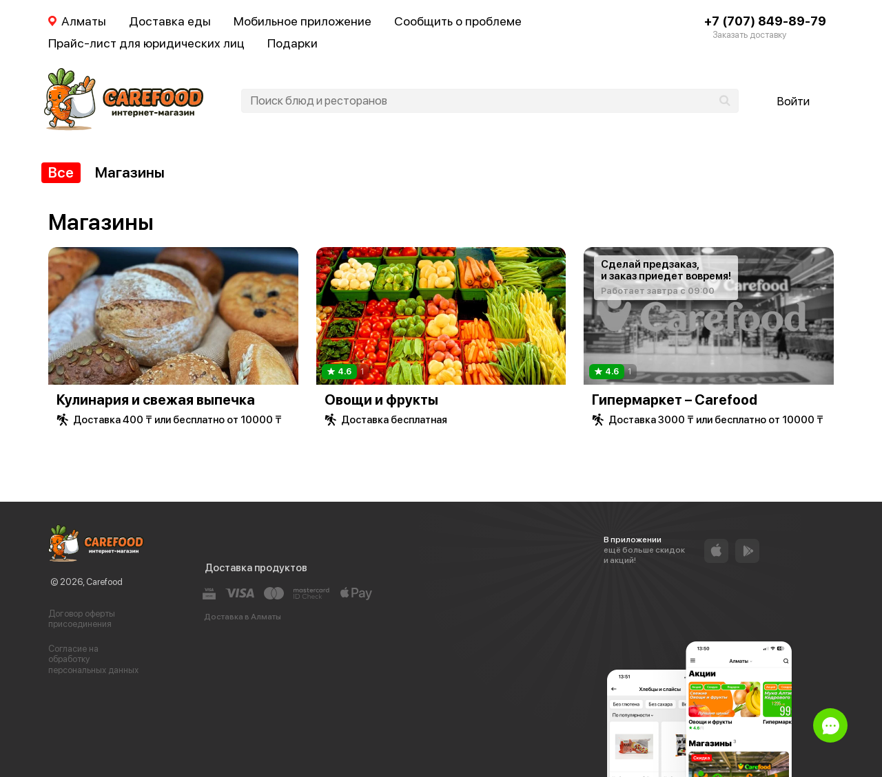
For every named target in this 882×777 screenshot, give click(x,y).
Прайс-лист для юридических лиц (146, 43)
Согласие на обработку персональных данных (93, 659)
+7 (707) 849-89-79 (765, 21)
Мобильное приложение (302, 21)
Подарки (292, 43)
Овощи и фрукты (381, 400)
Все (61, 172)
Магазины (130, 172)
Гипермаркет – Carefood (674, 400)
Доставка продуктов (256, 568)
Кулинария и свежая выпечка (156, 400)
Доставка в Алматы (242, 616)
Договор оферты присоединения (81, 619)
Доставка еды (170, 21)
